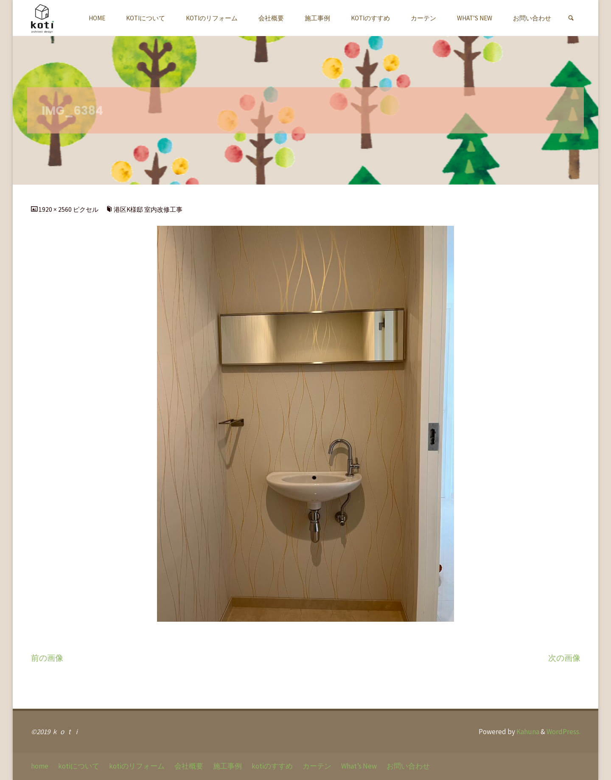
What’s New (359, 766)
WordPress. (563, 731)
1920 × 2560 (56, 209)
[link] (570, 18)
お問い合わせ (408, 766)
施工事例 (227, 766)
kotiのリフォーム (137, 766)
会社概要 (188, 766)
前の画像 (47, 658)
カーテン (317, 766)
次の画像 (564, 658)
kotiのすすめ (272, 766)
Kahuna (527, 731)
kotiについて (78, 766)
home (39, 766)
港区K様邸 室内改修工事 (148, 209)
